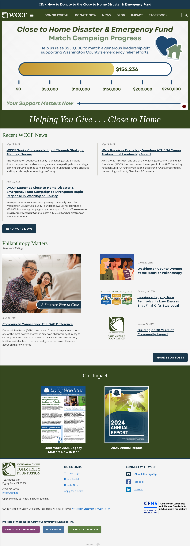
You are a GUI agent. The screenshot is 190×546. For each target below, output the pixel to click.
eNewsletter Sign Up (145, 474)
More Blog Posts (170, 357)
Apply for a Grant (73, 491)
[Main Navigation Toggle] (31, 15)
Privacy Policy (103, 508)
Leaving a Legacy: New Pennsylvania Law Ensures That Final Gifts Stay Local (158, 301)
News (106, 15)
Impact (137, 15)
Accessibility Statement (83, 508)
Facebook (139, 481)
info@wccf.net (10, 492)
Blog (121, 15)
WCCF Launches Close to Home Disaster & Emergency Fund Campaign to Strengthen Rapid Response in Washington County (45, 192)
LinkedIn (138, 489)
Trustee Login (72, 473)
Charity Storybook (84, 529)
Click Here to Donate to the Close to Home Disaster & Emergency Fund (95, 4)
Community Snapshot (21, 529)
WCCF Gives (53, 529)
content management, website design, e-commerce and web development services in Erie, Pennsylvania (95, 544)
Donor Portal (57, 15)
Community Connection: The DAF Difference (37, 324)
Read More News (19, 228)
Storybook (158, 15)
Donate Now (85, 15)
